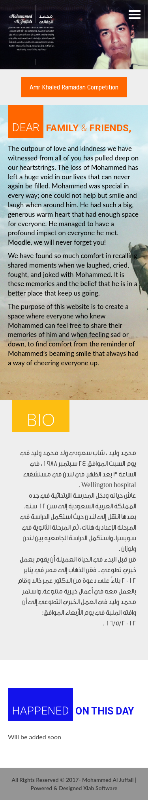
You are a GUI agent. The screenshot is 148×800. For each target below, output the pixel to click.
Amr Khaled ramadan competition (74, 87)
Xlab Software (100, 788)
